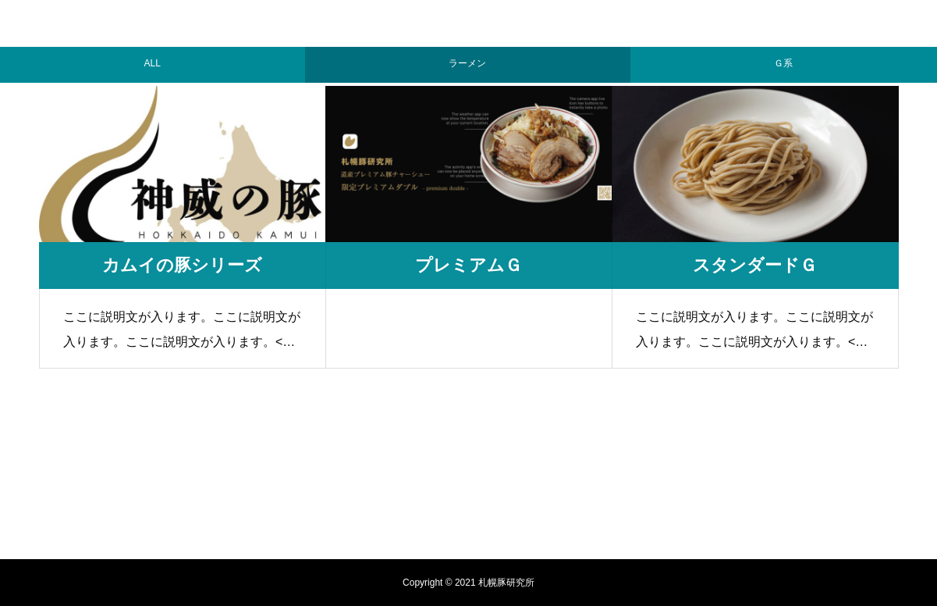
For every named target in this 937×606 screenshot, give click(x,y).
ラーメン (467, 59)
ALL (152, 59)
